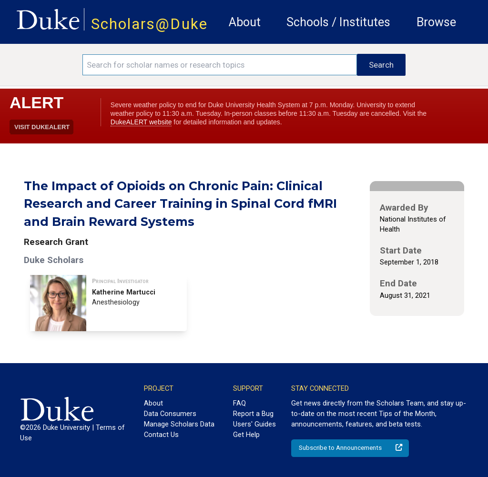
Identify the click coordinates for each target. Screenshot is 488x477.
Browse (436, 22)
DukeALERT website (141, 122)
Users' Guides (254, 424)
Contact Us (161, 434)
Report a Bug (253, 413)
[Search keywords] (219, 64)
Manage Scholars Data (179, 424)
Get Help (246, 434)
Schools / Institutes (338, 22)
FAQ (239, 403)
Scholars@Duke (149, 24)
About (245, 22)
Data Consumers (170, 413)
